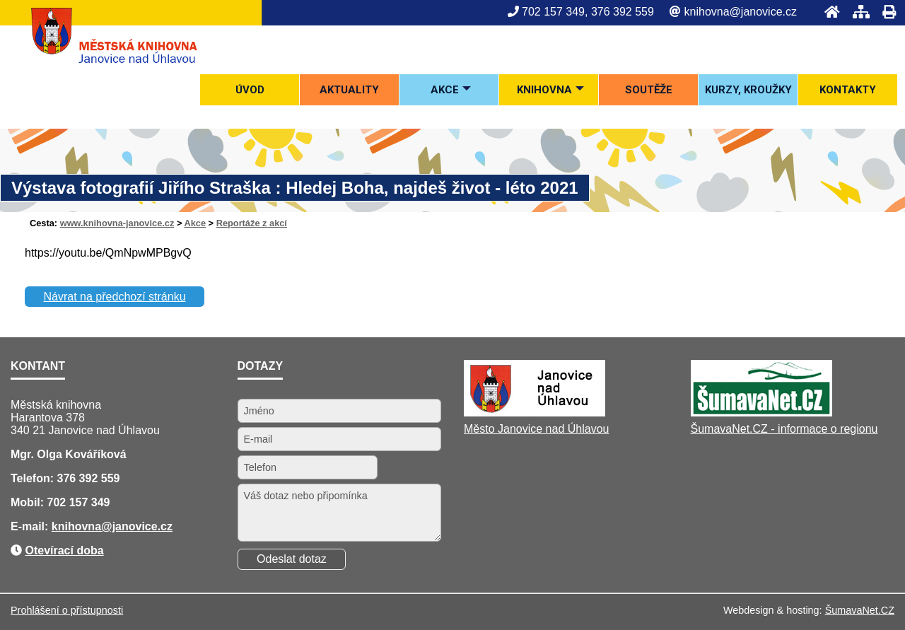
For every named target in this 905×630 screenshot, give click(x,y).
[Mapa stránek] (857, 11)
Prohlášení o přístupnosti (67, 610)
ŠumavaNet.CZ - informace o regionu (784, 429)
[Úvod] (828, 11)
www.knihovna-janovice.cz (117, 223)
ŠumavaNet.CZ (859, 610)
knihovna (76, 526)
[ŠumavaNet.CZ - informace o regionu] (761, 413)
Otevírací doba (64, 550)
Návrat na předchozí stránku (115, 297)
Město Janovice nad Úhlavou (536, 429)
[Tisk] (885, 11)
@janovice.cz (137, 526)
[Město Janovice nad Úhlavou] (534, 413)
